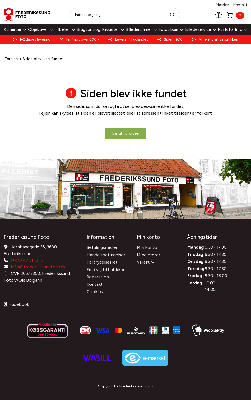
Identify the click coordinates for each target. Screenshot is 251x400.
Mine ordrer (148, 254)
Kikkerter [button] (113, 29)
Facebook (16, 304)
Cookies (95, 291)
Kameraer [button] (15, 29)
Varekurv (145, 261)
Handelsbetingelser (106, 254)
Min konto (147, 247)
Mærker (222, 4)
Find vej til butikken (106, 269)
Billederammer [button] (141, 29)
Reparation (98, 276)
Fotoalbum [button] (171, 29)
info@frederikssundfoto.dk (38, 266)
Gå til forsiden (125, 133)
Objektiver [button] (40, 29)
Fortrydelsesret (102, 261)
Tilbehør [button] (65, 29)
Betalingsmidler (102, 247)
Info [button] (241, 29)
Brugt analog (88, 29)
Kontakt (240, 4)
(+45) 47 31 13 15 (27, 259)
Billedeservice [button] (200, 29)
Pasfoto (225, 29)
